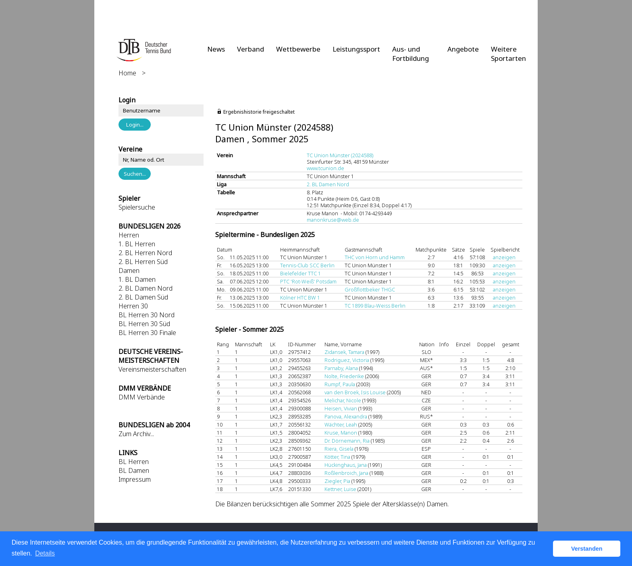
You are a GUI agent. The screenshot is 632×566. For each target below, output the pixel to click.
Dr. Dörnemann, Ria (347, 440)
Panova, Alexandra (345, 416)
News (216, 49)
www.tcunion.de (325, 168)
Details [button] (45, 553)
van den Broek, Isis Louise (355, 392)
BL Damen (133, 470)
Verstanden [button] (587, 548)
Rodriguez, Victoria (346, 360)
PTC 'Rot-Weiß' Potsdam (308, 281)
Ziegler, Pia (337, 481)
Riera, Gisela (338, 448)
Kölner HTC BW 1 (300, 297)
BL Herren (133, 461)
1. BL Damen (137, 279)
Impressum (134, 479)
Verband (250, 49)
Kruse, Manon (340, 432)
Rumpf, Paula (339, 384)
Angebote (463, 49)
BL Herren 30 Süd (144, 323)
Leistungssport (356, 49)
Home (127, 73)
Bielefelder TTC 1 (300, 273)
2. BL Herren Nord (145, 252)
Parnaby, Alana (341, 368)
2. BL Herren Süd (143, 261)
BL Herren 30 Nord (146, 314)
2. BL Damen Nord (145, 288)
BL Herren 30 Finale (147, 332)
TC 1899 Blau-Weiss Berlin (375, 305)
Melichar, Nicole (342, 400)
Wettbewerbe (298, 49)
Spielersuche (136, 207)
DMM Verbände (141, 397)
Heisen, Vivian (340, 408)
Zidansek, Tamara (344, 352)
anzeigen (504, 257)
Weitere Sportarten (508, 53)
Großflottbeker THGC (370, 289)
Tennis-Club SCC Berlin (307, 265)
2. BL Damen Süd (143, 297)
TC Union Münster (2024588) (340, 155)
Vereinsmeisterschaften (152, 369)
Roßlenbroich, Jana (346, 473)
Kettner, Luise (340, 489)
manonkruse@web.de (333, 219)
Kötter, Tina (337, 456)
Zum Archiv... (136, 433)
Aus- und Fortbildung (410, 53)
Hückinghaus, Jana (345, 464)
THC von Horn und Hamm (375, 257)
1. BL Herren (136, 243)
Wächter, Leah (340, 424)
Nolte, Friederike (344, 376)
